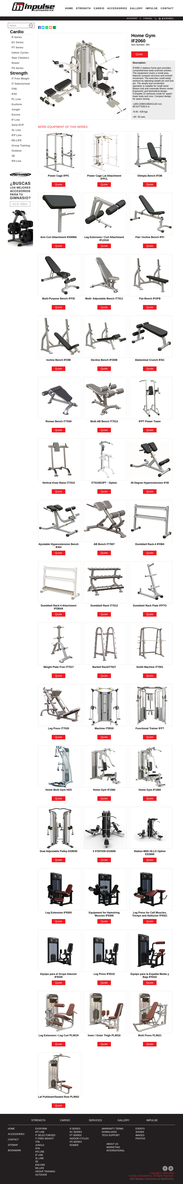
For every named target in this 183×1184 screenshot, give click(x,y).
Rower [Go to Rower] (15, 63)
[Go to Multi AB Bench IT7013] (105, 398)
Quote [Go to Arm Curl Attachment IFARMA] (58, 245)
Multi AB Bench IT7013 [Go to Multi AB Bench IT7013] (104, 421)
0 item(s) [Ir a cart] (148, 18)
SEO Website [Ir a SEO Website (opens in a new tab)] (137, 1179)
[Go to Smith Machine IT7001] (150, 644)
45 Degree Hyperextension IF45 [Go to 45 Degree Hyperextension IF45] (150, 482)
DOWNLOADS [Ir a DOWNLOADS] (109, 1132)
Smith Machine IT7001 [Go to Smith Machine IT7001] (149, 667)
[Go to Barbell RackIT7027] (105, 644)
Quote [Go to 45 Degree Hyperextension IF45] (149, 491)
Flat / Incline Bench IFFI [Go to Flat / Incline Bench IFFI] (149, 237)
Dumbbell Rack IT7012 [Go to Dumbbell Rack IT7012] (104, 605)
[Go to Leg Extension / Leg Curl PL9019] (59, 1012)
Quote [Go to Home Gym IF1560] (104, 798)
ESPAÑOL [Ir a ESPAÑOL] (169, 18)
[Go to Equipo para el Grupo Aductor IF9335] (59, 951)
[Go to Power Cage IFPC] (59, 152)
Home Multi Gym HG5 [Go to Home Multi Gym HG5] (58, 789)
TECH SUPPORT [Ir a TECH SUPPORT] (111, 1135)
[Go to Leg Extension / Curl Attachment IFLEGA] (105, 214)
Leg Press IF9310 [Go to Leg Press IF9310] (104, 974)
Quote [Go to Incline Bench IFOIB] (58, 368)
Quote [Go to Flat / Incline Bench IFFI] (149, 245)
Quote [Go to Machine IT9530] (104, 737)
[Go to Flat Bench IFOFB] (150, 275)
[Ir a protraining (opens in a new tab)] (20, 207)
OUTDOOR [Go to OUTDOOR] (41, 1175)
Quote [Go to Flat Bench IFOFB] (149, 307)
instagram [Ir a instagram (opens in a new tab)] (160, 19)
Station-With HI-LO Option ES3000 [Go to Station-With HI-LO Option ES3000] (150, 851)
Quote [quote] (139, 54)
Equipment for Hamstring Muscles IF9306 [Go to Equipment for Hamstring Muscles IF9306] (104, 913)
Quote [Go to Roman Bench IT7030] (58, 430)
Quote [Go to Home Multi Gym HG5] (58, 798)
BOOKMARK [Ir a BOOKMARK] (14, 1150)
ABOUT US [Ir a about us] (112, 1144)
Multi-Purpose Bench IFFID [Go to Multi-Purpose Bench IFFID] (58, 298)
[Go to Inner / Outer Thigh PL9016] (105, 1012)
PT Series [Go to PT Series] (17, 47)
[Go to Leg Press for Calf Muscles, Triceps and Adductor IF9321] (150, 889)
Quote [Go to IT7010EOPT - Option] (104, 491)
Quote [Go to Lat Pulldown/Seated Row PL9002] (58, 1105)
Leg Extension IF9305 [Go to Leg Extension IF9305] (58, 912)
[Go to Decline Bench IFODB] (105, 337)
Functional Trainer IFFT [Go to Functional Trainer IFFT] (150, 728)
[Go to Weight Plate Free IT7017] (59, 644)
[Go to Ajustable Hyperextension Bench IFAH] (59, 521)
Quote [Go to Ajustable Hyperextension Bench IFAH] (58, 552)
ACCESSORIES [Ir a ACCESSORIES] (16, 1134)
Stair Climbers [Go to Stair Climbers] (20, 57)
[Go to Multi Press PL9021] (150, 1012)
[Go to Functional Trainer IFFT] (150, 705)
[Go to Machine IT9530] (105, 705)
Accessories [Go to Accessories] (117, 8)
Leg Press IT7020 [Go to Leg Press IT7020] (58, 728)
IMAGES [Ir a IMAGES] (140, 1135)
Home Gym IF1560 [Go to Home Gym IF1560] (104, 789)
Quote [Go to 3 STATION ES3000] (104, 860)
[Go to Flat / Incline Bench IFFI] (150, 214)
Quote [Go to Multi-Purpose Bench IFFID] (58, 307)
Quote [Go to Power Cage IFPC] (58, 184)
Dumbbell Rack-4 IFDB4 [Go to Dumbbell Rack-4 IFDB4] (149, 544)
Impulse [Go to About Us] (152, 8)
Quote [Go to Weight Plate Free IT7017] (58, 675)
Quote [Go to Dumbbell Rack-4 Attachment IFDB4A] (58, 614)
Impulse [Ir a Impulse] (152, 1120)
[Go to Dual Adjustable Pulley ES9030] (59, 828)
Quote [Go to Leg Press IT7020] (58, 737)
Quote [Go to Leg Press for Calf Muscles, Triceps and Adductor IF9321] (149, 921)
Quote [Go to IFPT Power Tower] (149, 430)
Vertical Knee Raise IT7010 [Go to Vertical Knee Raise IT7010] (58, 482)
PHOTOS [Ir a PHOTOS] (140, 1138)
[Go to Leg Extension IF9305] (59, 889)
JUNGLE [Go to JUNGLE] (39, 1145)
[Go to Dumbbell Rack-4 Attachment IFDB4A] (59, 582)
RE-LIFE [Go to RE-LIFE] (17, 140)
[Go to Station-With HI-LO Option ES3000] (150, 828)
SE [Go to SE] (13, 155)
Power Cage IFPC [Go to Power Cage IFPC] (58, 175)
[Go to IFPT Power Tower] (150, 398)
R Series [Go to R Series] (17, 37)
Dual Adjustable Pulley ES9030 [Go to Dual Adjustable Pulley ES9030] (58, 851)
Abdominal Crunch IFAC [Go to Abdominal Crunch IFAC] (150, 360)
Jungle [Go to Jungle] (16, 109)
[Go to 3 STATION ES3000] (105, 828)
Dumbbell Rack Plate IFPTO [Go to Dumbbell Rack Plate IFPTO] (150, 605)
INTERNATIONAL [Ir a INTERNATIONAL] (116, 1150)
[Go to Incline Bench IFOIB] (59, 337)
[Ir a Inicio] (33, 12)
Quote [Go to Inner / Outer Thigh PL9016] (104, 1044)
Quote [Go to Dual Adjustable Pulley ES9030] (58, 860)
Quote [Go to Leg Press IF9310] (104, 982)
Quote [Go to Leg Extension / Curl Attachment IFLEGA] (104, 245)
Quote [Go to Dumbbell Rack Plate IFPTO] (149, 614)
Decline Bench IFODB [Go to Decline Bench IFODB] (104, 360)
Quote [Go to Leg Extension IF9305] (58, 921)
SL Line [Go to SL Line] (16, 130)
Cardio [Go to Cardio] (99, 8)
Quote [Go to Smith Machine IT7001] (149, 675)
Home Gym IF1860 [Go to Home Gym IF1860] (150, 789)
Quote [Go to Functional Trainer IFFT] (149, 737)
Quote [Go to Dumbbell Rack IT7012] (104, 614)
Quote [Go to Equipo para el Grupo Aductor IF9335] (58, 982)
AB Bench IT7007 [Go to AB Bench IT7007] (104, 544)
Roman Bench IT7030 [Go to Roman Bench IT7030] (59, 421)
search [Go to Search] (156, 19)
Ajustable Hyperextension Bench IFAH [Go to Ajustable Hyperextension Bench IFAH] (58, 544)
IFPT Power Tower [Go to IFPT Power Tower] (150, 421)
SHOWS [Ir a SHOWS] (140, 1132)
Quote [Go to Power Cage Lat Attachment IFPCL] (104, 184)
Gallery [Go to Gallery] (136, 8)
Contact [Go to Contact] (167, 8)
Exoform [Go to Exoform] (17, 104)
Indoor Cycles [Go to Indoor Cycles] (20, 52)
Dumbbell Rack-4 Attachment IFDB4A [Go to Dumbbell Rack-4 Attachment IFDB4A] (58, 606)
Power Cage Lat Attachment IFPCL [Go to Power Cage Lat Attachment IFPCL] (104, 176)
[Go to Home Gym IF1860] (150, 766)
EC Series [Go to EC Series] (18, 42)
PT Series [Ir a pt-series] (75, 1135)
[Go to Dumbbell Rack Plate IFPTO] (150, 582)
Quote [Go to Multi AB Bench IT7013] (104, 430)
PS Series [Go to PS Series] (17, 68)
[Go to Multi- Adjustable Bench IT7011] (105, 275)
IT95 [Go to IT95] (14, 88)
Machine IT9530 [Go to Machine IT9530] (104, 728)
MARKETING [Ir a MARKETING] (113, 1147)
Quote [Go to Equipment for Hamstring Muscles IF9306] (104, 921)
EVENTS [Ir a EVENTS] (140, 1128)
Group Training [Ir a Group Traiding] (45, 1171)
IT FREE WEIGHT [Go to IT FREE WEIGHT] (44, 1138)
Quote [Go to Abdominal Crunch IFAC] (149, 368)
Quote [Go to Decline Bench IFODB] (104, 368)
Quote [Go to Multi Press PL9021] (149, 1044)
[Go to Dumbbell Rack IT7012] (105, 582)
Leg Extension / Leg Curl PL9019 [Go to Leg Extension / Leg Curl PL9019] (58, 1035)
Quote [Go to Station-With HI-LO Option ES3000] (149, 860)
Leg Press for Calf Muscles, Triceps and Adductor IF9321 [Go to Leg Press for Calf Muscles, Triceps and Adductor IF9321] (149, 913)
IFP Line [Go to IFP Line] (17, 135)
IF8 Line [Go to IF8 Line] (16, 161)
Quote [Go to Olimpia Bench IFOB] (149, 184)
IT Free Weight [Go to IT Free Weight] (20, 78)
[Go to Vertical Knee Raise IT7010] (59, 459)
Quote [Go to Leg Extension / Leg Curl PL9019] (58, 1044)
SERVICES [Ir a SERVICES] (95, 1120)
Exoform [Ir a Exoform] (41, 1128)
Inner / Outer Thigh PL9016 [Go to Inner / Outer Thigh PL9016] (104, 1035)
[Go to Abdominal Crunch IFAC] (150, 337)
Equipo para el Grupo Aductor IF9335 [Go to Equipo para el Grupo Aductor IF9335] (58, 974)
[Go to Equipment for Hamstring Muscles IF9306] (105, 889)
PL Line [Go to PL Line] (16, 99)
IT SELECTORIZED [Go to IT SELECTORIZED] (45, 1135)
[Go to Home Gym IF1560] (105, 766)
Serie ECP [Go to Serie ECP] (18, 125)
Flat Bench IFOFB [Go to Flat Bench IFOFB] (150, 298)
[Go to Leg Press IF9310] (105, 951)
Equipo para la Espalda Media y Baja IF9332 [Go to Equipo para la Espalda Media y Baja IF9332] (150, 974)
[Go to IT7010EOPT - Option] (105, 459)
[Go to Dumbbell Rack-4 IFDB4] (150, 521)
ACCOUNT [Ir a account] (132, 18)
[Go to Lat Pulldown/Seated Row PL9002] (59, 1073)
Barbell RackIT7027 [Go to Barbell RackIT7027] (104, 667)
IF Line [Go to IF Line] (16, 119)
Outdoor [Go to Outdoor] (17, 150)
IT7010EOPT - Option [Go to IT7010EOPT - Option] (104, 482)
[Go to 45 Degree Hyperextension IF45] (150, 459)
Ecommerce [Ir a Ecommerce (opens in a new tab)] (151, 1179)
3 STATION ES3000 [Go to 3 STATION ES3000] (104, 851)
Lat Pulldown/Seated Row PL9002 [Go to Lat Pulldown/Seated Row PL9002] (58, 1096)
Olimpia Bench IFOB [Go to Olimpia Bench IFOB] (149, 175)
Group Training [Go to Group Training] (21, 145)
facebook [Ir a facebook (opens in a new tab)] (162, 19)
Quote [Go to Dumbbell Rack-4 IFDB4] (149, 552)
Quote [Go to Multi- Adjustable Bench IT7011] (104, 307)
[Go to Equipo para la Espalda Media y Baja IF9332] (150, 951)
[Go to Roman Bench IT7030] (59, 398)
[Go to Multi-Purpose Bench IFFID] (59, 275)
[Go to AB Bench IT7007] (105, 521)
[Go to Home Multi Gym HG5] (59, 766)
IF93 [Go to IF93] (14, 94)
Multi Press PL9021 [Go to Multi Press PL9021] (150, 1035)
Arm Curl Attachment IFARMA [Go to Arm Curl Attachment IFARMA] (58, 237)
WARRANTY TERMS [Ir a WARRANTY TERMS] (112, 1128)
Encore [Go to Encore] (16, 114)
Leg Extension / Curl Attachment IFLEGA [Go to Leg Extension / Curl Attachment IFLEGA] (104, 237)
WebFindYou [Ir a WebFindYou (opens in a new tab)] (167, 1179)
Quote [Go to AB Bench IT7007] (104, 552)
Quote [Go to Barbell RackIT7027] (104, 675)
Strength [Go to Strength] (83, 8)
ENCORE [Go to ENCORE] (40, 1165)
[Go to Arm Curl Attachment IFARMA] (59, 214)
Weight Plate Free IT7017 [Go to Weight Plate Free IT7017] (58, 667)
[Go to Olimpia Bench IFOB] (150, 152)
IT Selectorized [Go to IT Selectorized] (21, 83)
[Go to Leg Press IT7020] (59, 705)
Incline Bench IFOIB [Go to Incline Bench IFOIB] (58, 360)
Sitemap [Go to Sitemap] (13, 1145)
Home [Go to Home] (69, 8)
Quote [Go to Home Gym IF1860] (149, 798)
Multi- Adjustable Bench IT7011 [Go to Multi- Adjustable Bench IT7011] (104, 298)
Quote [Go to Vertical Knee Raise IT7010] (58, 491)
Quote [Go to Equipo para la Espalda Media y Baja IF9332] (149, 982)
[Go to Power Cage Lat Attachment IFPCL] (105, 152)
